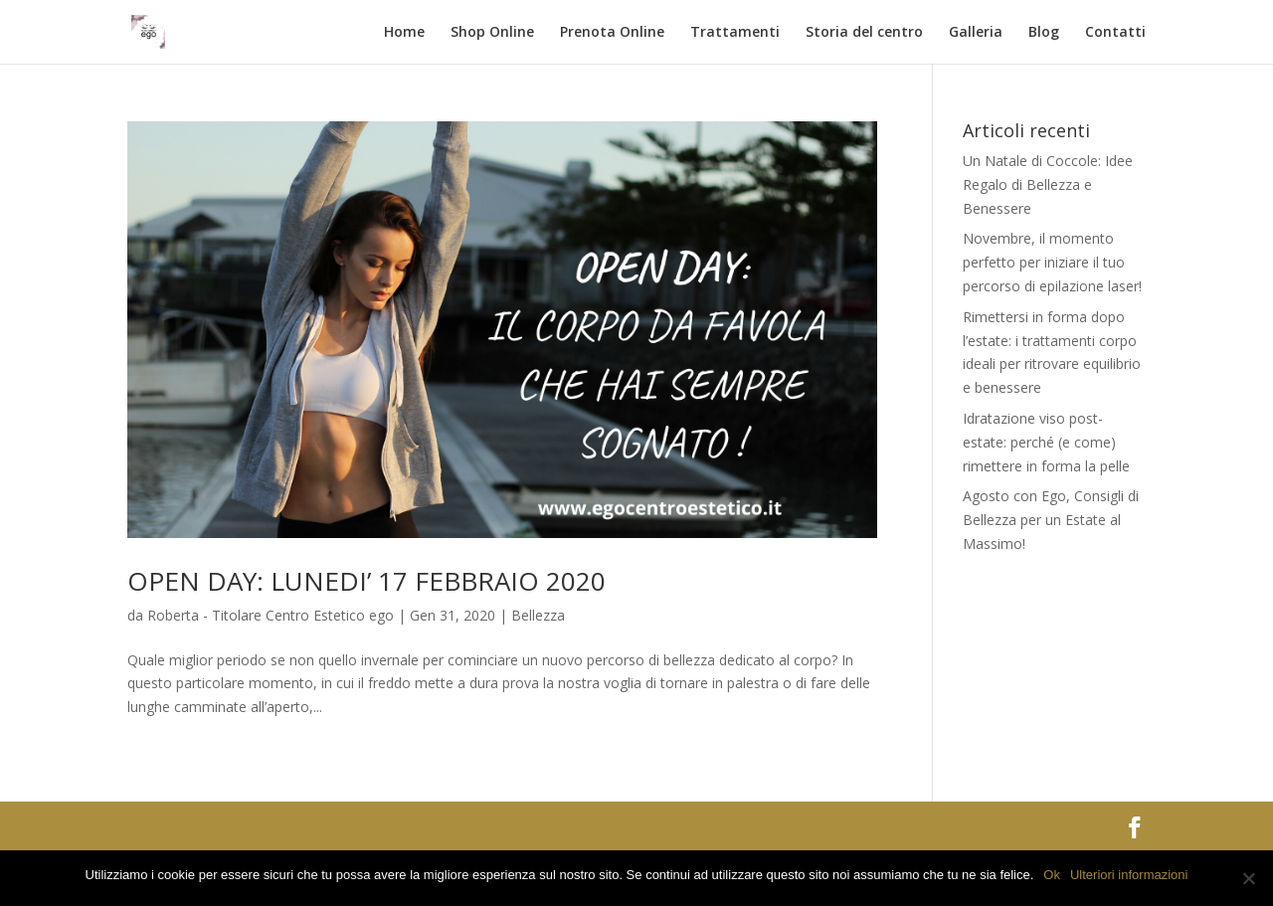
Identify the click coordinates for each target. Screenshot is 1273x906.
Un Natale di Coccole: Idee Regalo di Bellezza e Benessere (1048, 184)
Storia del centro (864, 33)
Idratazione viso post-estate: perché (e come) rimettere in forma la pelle (1046, 442)
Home (404, 33)
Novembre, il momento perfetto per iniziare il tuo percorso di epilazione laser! (1052, 262)
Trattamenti (735, 33)
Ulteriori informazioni (1128, 874)
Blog (1043, 33)
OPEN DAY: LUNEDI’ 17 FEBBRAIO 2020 (366, 581)
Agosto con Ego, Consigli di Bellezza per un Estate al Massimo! (1051, 519)
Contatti (1115, 33)
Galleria (975, 33)
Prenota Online (612, 33)
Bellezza (538, 615)
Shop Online (492, 33)
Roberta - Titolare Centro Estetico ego (270, 615)
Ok (1051, 874)
